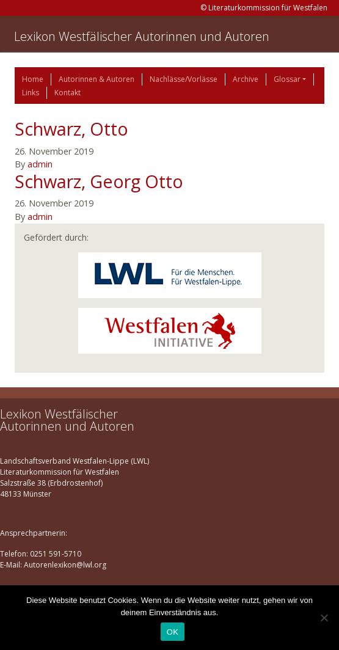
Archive (245, 79)
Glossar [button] (287, 79)
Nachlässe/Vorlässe (183, 79)
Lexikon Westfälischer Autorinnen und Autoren (141, 36)
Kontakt (67, 92)
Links (30, 92)
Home (32, 79)
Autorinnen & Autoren (96, 79)
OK (172, 632)
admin (40, 164)
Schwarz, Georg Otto (99, 181)
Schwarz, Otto (71, 129)
